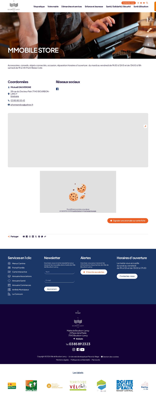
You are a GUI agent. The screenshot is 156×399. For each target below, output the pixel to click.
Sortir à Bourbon (141, 6)
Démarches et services (71, 6)
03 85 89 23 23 (79, 344)
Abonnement (52, 289)
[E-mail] (59, 280)
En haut (78, 313)
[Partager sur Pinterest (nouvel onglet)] (39, 236)
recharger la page (90, 211)
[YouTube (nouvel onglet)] (144, 3)
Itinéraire (15, 96)
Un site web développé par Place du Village (84, 356)
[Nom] (59, 271)
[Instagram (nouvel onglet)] (138, 3)
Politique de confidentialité (80, 360)
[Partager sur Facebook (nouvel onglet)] (26, 236)
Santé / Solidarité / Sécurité (118, 6)
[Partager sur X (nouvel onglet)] (35, 236)
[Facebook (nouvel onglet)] (141, 3)
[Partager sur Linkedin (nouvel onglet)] (32, 236)
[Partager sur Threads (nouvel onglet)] (29, 236)
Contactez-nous (128, 3)
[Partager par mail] (23, 236)
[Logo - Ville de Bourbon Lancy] (14, 6)
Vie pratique (39, 6)
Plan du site (96, 360)
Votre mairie (53, 6)
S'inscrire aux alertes (93, 272)
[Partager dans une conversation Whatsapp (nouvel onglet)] (42, 236)
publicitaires (77, 211)
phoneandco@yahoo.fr (22, 104)
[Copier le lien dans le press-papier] (45, 236)
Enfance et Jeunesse (94, 6)
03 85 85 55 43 (18, 100)
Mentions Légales (62, 360)
